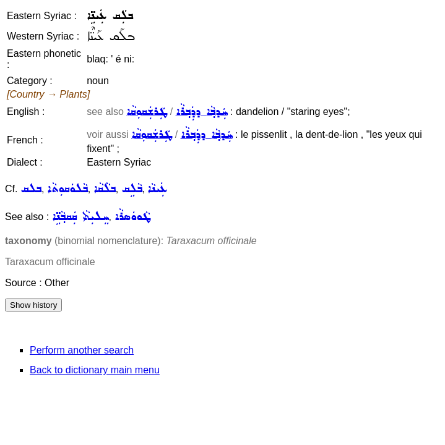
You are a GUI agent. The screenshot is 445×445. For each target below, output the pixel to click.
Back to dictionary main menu (95, 370)
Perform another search (82, 350)
